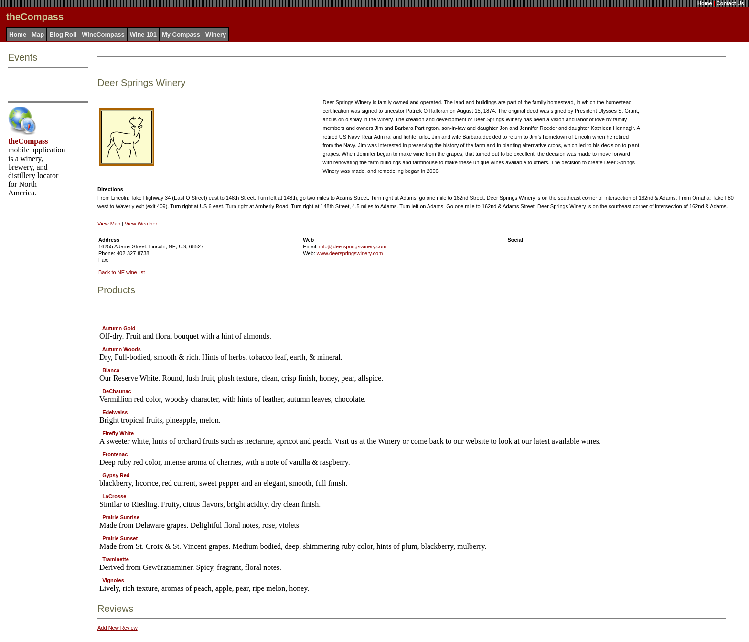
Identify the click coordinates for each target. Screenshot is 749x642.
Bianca (110, 370)
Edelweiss (115, 412)
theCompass (28, 141)
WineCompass (103, 34)
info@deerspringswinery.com (352, 246)
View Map (108, 223)
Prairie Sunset (120, 538)
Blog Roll (62, 34)
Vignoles (113, 580)
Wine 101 (143, 34)
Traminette (115, 559)
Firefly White (118, 433)
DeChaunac (116, 391)
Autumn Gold (119, 328)
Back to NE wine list (121, 272)
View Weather (141, 223)
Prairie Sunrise (120, 517)
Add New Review (117, 628)
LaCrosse (114, 496)
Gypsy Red (115, 475)
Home (704, 3)
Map (38, 34)
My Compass (181, 34)
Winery (215, 34)
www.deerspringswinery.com (350, 253)
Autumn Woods (121, 349)
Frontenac (115, 454)
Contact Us (730, 3)
